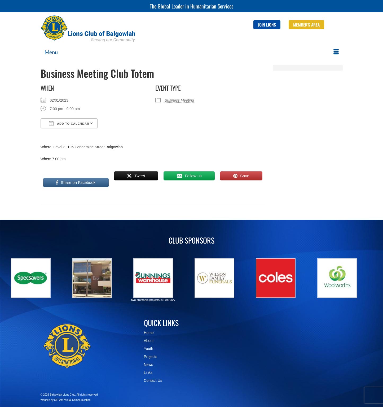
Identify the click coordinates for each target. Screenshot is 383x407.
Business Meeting (179, 100)
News (148, 364)
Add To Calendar (69, 123)
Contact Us (153, 380)
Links (148, 372)
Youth (148, 349)
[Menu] (192, 52)
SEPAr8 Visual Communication (72, 400)
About (149, 341)
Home (149, 333)
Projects (150, 356)
